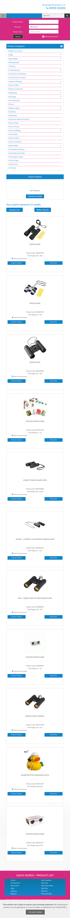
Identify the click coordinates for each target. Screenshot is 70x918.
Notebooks (12, 115)
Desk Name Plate (47, 886)
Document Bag (46, 894)
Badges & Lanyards (15, 51)
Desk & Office (13, 85)
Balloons (14, 894)
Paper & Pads (13, 123)
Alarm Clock (15, 886)
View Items (53, 263)
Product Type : (18, 32)
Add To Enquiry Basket (19, 258)
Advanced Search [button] (50, 36)
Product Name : (18, 22)
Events (11, 104)
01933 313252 (55, 8)
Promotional (13, 134)
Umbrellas (12, 168)
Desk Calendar (46, 880)
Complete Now (35, 196)
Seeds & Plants (14, 138)
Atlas (12, 888)
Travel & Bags (13, 160)
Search (18, 36)
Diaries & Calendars (15, 89)
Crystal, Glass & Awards (17, 77)
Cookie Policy (61, 907)
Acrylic (13, 880)
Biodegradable (13, 62)
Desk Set (44, 891)
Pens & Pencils (13, 127)
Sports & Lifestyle (15, 142)
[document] (35, 909)
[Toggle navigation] (3, 15)
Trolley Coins (13, 164)
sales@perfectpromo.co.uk (53, 5)
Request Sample (16, 263)
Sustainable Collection (16, 149)
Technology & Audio (15, 157)
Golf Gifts (12, 112)
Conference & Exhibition (17, 74)
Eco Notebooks (14, 100)
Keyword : (18, 27)
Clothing (11, 66)
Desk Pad (44, 888)
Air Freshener (15, 883)
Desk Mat (44, 883)
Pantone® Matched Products (18, 119)
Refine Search (43, 209)
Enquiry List (14, 209)
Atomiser (14, 891)
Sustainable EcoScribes (16, 153)
